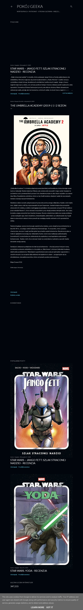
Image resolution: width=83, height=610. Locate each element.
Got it (49, 607)
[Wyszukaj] (71, 6)
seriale (18, 295)
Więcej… (56, 11)
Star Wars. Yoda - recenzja (28, 570)
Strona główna (45, 11)
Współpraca (22, 11)
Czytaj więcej (67, 93)
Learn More (37, 607)
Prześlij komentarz (24, 93)
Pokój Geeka (30, 6)
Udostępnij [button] (13, 93)
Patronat (33, 11)
